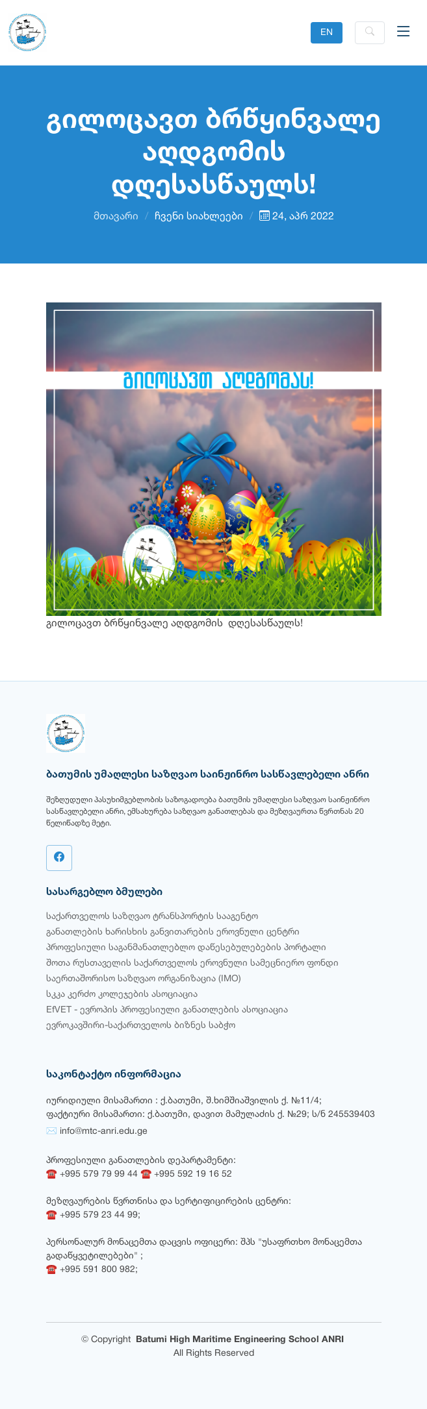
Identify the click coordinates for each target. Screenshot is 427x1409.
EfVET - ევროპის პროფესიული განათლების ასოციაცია (167, 1010)
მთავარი (116, 216)
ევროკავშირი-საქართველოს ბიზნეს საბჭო (140, 1026)
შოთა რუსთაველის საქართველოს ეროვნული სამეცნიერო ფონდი (192, 963)
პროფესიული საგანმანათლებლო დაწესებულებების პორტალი (186, 948)
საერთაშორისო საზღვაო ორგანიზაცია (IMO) (143, 979)
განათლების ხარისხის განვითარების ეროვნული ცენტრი (173, 932)
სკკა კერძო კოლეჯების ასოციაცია (122, 994)
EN (326, 33)
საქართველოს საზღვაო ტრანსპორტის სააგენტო (152, 917)
